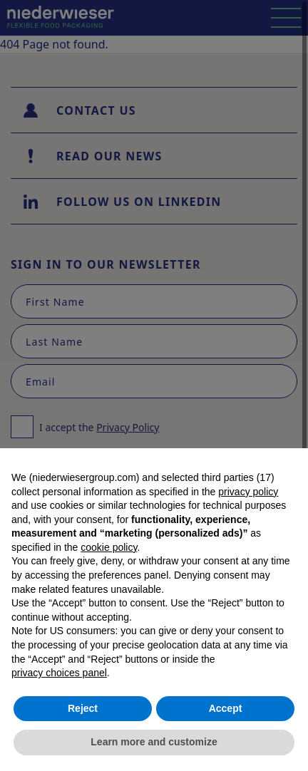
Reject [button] (83, 708)
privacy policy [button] (248, 491)
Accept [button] (225, 708)
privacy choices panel (59, 672)
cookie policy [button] (109, 547)
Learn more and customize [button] (154, 741)
